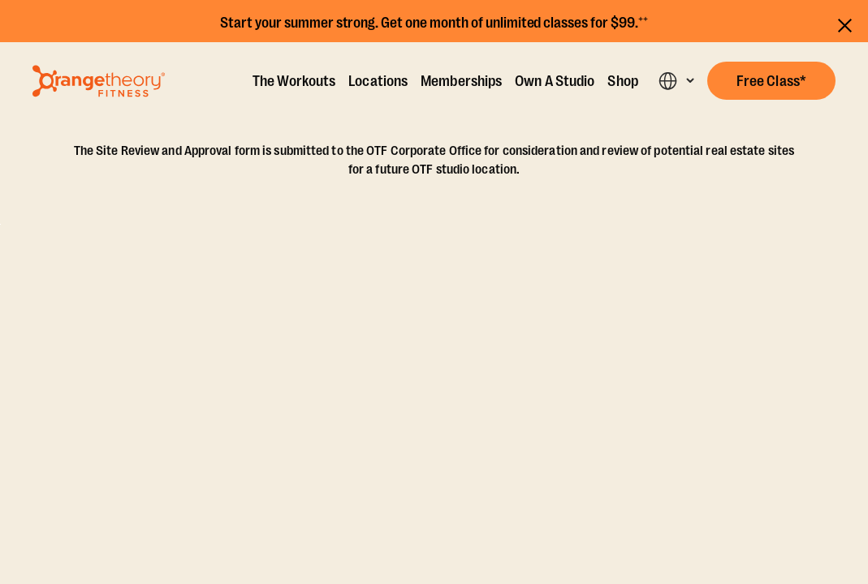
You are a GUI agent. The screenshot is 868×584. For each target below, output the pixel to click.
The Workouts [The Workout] (294, 81)
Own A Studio (554, 81)
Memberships (461, 81)
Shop (622, 81)
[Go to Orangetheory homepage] (98, 81)
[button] (771, 81)
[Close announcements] (845, 23)
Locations (378, 81)
